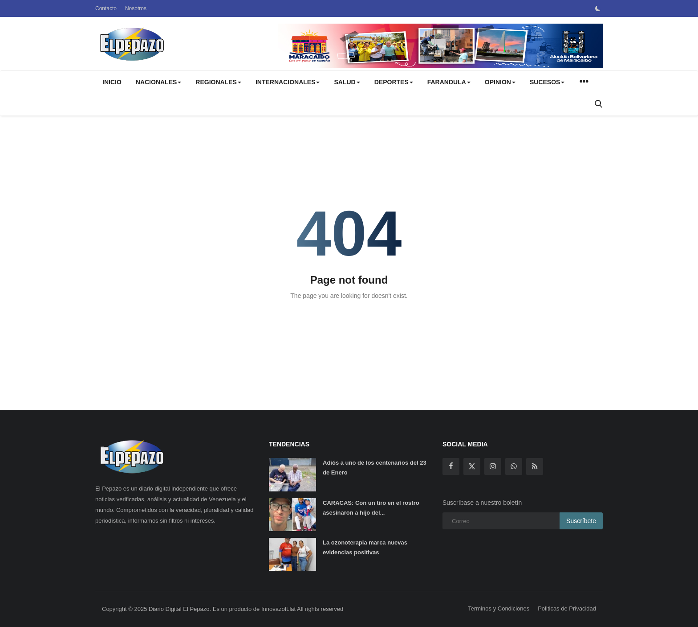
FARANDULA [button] (449, 82)
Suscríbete (581, 520)
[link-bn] (440, 46)
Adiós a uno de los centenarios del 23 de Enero (374, 467)
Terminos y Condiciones (498, 608)
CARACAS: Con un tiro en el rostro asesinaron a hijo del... (371, 507)
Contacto (106, 8)
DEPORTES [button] (393, 82)
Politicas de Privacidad (567, 608)
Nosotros (135, 8)
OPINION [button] (500, 82)
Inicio (112, 82)
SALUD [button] (347, 82)
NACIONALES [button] (159, 82)
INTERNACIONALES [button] (288, 82)
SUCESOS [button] (547, 82)
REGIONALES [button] (218, 82)
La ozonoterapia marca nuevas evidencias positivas (365, 547)
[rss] (534, 466)
